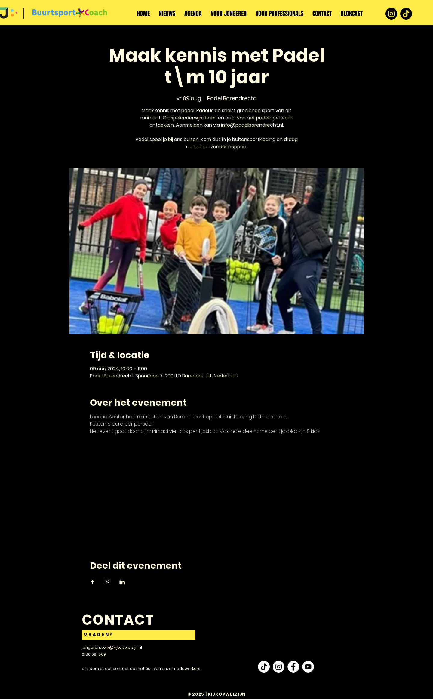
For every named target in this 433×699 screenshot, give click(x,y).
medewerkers (186, 668)
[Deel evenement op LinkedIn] (122, 582)
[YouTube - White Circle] (308, 667)
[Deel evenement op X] (107, 582)
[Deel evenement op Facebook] (93, 582)
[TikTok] (406, 14)
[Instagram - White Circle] (278, 667)
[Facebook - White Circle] (293, 667)
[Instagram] (391, 14)
